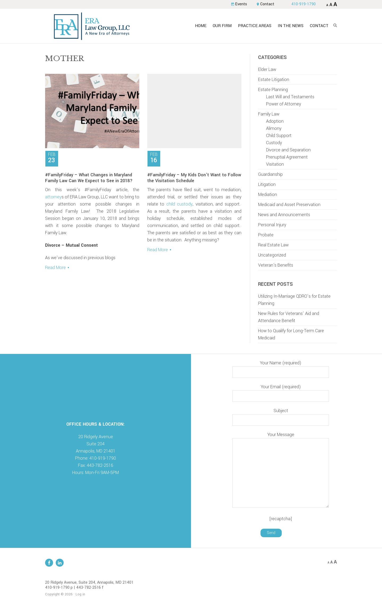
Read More (55, 267)
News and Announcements (284, 215)
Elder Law (267, 69)
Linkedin (60, 563)
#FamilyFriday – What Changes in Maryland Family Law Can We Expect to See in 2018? (89, 178)
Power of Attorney (283, 104)
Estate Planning (273, 90)
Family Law (268, 114)
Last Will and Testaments (290, 97)
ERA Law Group (91, 26)
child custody (179, 204)
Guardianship (270, 174)
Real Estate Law (273, 245)
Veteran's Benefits (275, 265)
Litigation (267, 184)
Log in (80, 594)
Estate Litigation (273, 79)
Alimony (273, 128)
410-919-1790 (303, 4)
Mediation (267, 194)
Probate (266, 235)
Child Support (279, 136)
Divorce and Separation (288, 150)
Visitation (275, 164)
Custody (274, 143)
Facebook (49, 563)
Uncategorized (272, 255)
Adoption (275, 121)
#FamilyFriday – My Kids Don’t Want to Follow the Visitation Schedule (194, 178)
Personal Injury (272, 225)
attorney (53, 197)
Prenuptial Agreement (287, 157)
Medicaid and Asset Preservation (289, 205)
